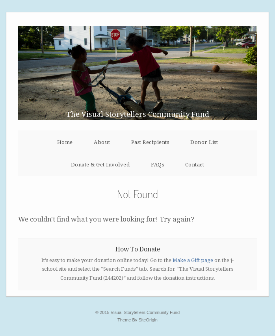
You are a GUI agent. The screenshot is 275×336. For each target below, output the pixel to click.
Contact (194, 165)
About (102, 142)
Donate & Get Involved (100, 165)
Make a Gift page (193, 260)
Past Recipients (150, 142)
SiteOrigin (148, 320)
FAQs (157, 165)
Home (65, 142)
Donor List (204, 142)
